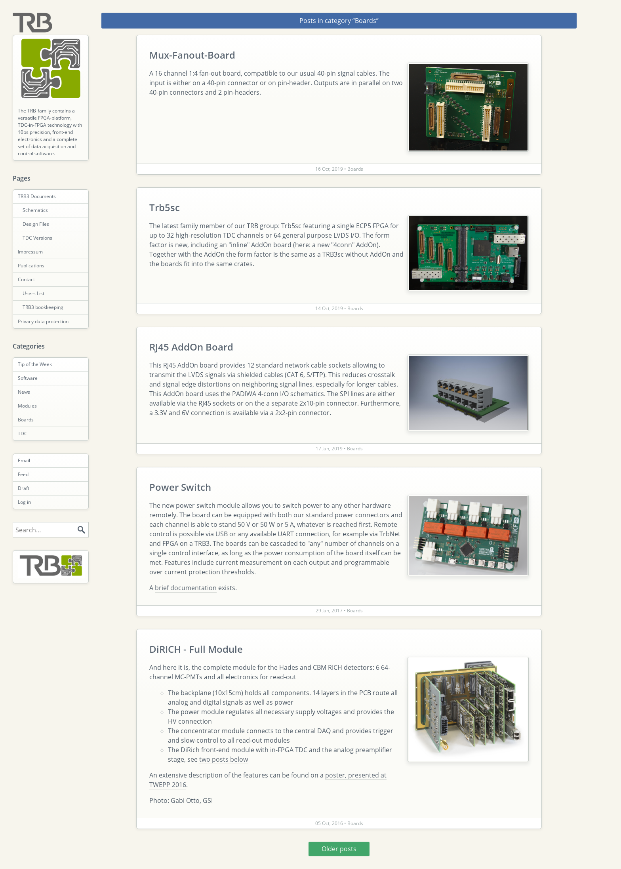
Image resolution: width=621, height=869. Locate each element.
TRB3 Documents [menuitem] (37, 196)
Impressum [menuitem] (30, 251)
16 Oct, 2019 (329, 169)
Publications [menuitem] (31, 265)
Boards (355, 169)
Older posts (339, 848)
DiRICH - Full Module (196, 649)
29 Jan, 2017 (330, 610)
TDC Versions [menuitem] (37, 237)
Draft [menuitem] (23, 488)
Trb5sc (164, 207)
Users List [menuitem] (33, 293)
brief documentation (186, 587)
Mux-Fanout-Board (192, 54)
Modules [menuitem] (27, 405)
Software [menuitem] (28, 378)
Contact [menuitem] (26, 279)
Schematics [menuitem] (35, 210)
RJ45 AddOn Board (191, 346)
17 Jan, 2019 (330, 448)
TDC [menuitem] (22, 433)
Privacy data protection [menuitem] (43, 321)
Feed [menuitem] (23, 474)
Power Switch (180, 487)
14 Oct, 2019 (329, 308)
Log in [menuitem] (24, 502)
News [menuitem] (24, 392)
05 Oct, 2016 (329, 823)
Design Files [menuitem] (36, 224)
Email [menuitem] (24, 460)
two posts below (223, 759)
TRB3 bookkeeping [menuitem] (43, 307)
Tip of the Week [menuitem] (35, 364)
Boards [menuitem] (26, 419)
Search (81, 530)
